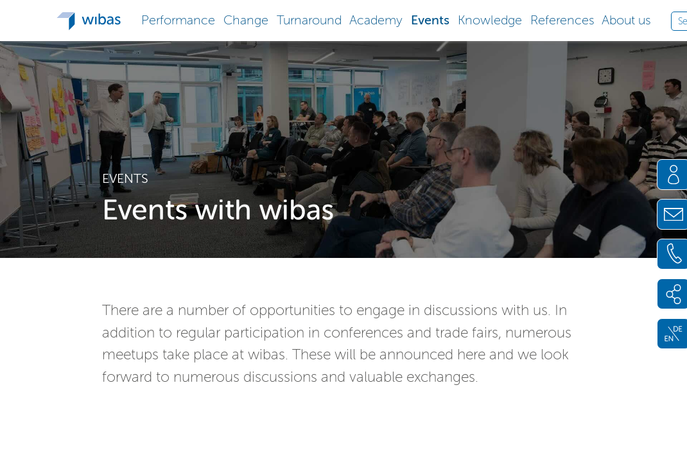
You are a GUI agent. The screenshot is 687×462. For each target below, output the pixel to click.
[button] (178, 19)
